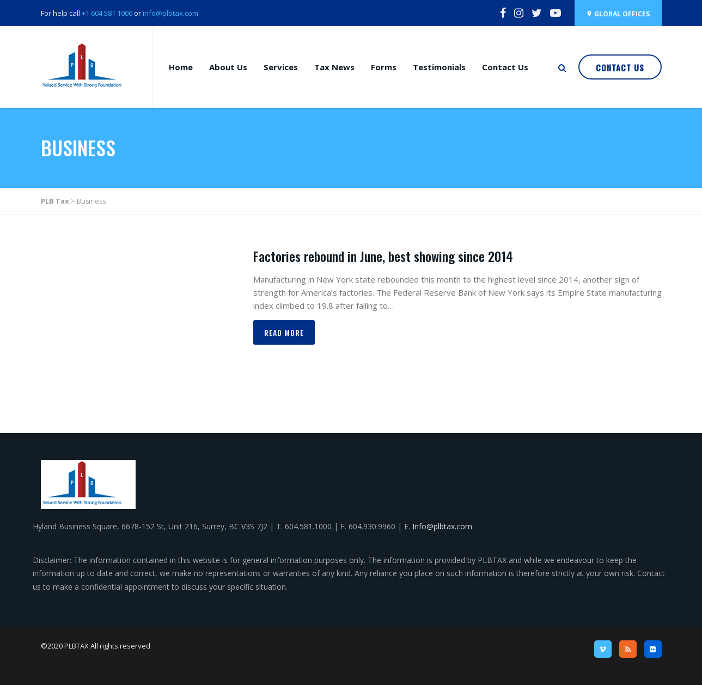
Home (181, 67)
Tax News (334, 67)
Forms (383, 67)
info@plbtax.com (170, 13)
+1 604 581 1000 (106, 13)
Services (281, 67)
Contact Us (505, 67)
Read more (284, 332)
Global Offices (618, 14)
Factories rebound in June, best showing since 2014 (383, 256)
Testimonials (439, 67)
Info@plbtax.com (442, 526)
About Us (228, 67)
